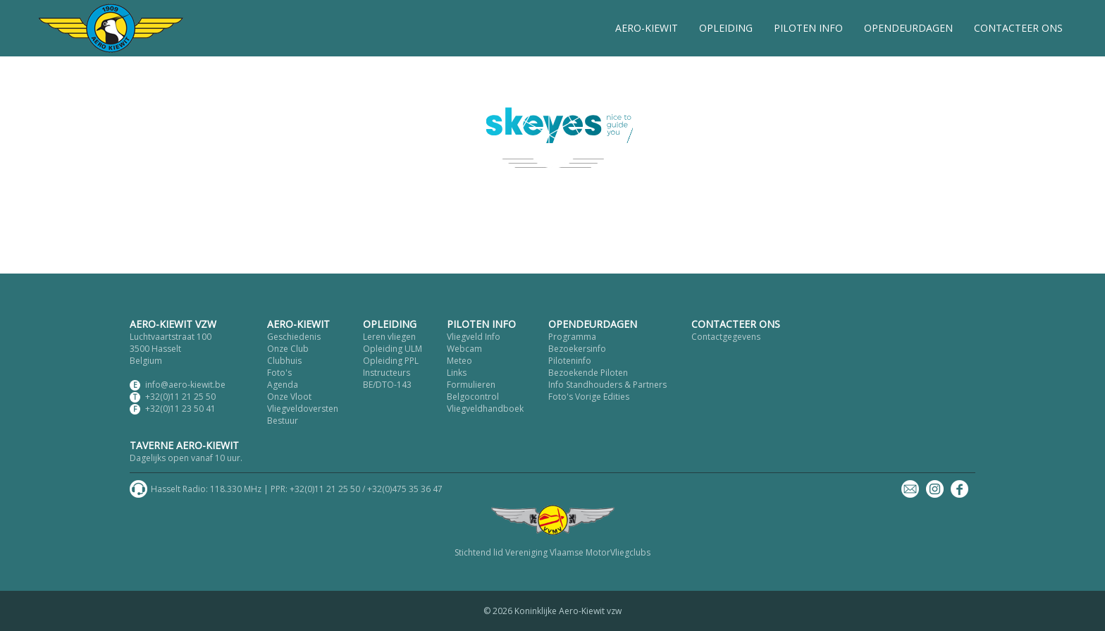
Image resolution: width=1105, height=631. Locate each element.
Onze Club (288, 349)
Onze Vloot (289, 397)
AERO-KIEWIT (646, 28)
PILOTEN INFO (808, 28)
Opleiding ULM (392, 349)
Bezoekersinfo (577, 349)
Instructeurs (386, 373)
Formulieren (471, 385)
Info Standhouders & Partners (607, 385)
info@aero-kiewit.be (185, 385)
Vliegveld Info (473, 337)
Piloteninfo (569, 361)
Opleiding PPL (391, 361)
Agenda (282, 385)
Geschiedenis (294, 337)
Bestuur (282, 421)
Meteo (459, 361)
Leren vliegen (389, 337)
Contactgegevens (725, 337)
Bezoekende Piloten (588, 373)
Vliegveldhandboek (485, 409)
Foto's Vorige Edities (588, 397)
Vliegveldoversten (302, 409)
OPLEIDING (726, 28)
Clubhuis (284, 361)
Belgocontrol (473, 397)
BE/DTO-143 (387, 385)
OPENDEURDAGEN (908, 28)
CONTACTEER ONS (1018, 28)
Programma (572, 337)
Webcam (464, 349)
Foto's (279, 373)
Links (457, 373)
